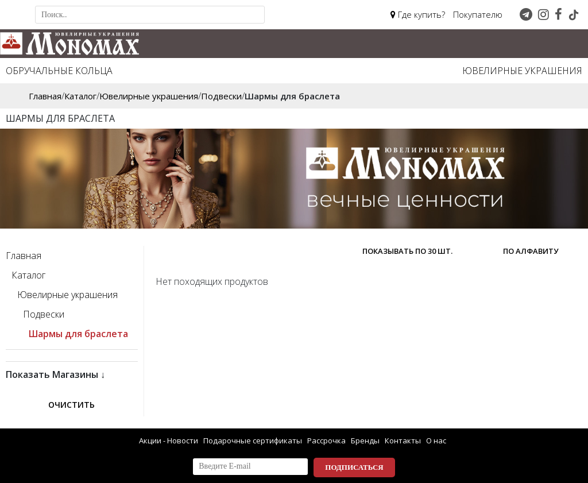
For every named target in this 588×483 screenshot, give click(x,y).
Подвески (43, 314)
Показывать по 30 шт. (407, 251)
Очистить (71, 404)
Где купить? (417, 14)
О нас (436, 440)
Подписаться (354, 467)
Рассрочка (326, 440)
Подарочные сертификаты (252, 440)
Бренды (365, 440)
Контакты (403, 440)
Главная (23, 255)
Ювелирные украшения (522, 70)
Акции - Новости (168, 440)
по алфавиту (530, 251)
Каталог (28, 275)
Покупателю (477, 14)
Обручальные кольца (59, 70)
